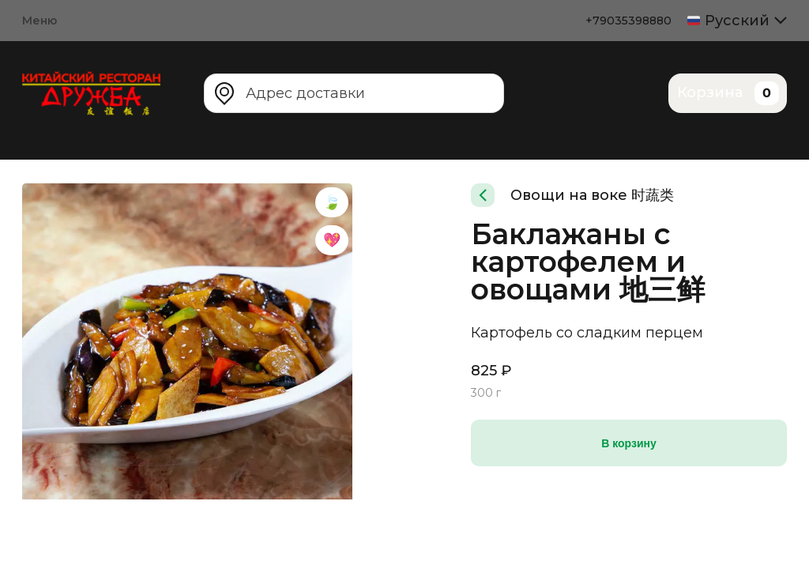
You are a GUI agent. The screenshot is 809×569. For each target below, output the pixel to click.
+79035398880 (628, 20)
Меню (39, 20)
